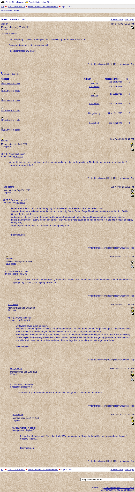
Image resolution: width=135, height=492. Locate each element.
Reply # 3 (25, 320)
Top (2, 6)
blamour (94, 83)
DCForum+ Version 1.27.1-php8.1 (118, 487)
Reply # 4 (27, 387)
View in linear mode (10, 11)
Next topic (129, 19)
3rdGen (4, 24)
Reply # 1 (21, 202)
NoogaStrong (94, 113)
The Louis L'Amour (16, 6)
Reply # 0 (18, 156)
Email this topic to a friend (40, 2)
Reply (110, 64)
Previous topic (116, 19)
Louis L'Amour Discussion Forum (43, 6)
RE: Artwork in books (10, 83)
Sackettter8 (94, 86)
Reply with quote (121, 64)
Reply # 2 (23, 274)
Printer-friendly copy (14, 2)
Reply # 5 (30, 430)
